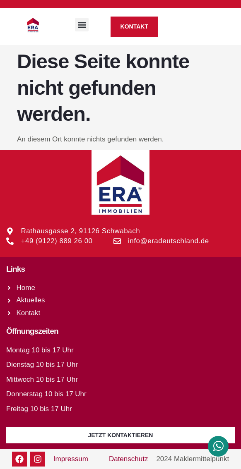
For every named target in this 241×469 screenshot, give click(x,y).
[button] (82, 24)
